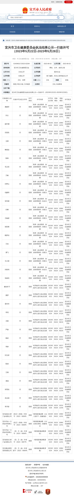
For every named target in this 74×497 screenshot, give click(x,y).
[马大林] (7, 261)
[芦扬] (7, 329)
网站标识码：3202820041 (37, 480)
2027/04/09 (61, 355)
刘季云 (7, 184)
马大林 (7, 261)
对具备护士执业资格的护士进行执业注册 (40, 287)
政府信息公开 (61, 26)
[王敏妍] (7, 218)
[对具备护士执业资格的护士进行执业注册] (40, 287)
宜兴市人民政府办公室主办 (37, 471)
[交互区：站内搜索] (37, 19)
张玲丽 (7, 201)
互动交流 (12, 32)
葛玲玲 (7, 304)
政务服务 (37, 32)
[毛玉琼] (7, 167)
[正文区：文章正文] (37, 251)
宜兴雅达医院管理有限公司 (7, 449)
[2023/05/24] (50, 107)
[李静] (7, 346)
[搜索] (58, 17)
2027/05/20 (61, 329)
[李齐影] (7, 406)
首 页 (12, 26)
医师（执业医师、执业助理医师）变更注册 (40, 107)
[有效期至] (61, 99)
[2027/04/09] (61, 355)
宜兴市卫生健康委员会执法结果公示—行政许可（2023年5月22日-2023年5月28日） (37, 49)
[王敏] (7, 175)
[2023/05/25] (50, 132)
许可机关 (68, 99)
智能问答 (62, 32)
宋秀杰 (7, 389)
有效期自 (55, 99)
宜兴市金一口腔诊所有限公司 (7, 424)
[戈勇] (7, 141)
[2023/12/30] (61, 389)
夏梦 (7, 295)
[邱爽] (7, 209)
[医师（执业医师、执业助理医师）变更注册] (40, 107)
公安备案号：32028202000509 (36, 477)
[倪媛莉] (7, 192)
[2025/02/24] (61, 338)
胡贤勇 (7, 227)
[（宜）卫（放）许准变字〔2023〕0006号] (20, 449)
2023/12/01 (61, 304)
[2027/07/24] (61, 312)
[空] (20, 107)
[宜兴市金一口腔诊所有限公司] (7, 424)
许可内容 (40, 99)
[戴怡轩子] (7, 287)
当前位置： (8, 40)
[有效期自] (56, 99)
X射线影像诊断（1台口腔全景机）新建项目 (40, 424)
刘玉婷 (7, 355)
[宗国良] (7, 132)
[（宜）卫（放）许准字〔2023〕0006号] (20, 432)
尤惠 (7, 321)
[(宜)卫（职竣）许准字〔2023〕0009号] (20, 415)
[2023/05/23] (50, 167)
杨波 (7, 338)
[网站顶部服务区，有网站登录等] (37, 2)
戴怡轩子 (7, 287)
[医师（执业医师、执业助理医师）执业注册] (40, 175)
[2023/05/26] (50, 115)
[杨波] (7, 338)
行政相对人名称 (7, 99)
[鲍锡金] (7, 149)
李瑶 (7, 312)
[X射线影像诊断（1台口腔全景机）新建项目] (40, 424)
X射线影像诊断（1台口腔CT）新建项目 (40, 415)
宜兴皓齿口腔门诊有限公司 (7, 415)
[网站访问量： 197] (37, 486)
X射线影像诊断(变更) (40, 449)
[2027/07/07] (61, 346)
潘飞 (7, 252)
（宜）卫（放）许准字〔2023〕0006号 (20, 432)
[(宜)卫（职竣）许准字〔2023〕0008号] (20, 424)
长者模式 (68, 2)
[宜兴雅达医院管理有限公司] (7, 449)
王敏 (7, 175)
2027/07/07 (61, 347)
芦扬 (7, 329)
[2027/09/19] (61, 321)
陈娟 (7, 364)
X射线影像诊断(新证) (40, 432)
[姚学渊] (7, 124)
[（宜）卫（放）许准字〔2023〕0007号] (20, 441)
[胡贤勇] (7, 227)
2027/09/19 (61, 321)
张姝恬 (7, 278)
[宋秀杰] (7, 389)
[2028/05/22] (61, 295)
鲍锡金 (7, 149)
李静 (7, 346)
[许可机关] (68, 99)
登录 (52, 2)
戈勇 (7, 141)
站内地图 (46, 465)
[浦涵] (7, 381)
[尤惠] (7, 321)
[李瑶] (7, 312)
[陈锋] (7, 158)
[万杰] (7, 244)
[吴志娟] (7, 398)
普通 (30, 107)
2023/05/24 (50, 107)
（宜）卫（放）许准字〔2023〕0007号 (20, 441)
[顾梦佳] (7, 235)
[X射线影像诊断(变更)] (40, 449)
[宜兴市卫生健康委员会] (68, 107)
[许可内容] (40, 99)
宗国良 (7, 132)
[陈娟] (7, 364)
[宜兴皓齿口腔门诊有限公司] (7, 415)
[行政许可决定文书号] (20, 99)
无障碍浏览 (59, 2)
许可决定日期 (50, 99)
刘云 (7, 115)
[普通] (30, 107)
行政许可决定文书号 (20, 99)
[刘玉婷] (7, 355)
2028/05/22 (61, 295)
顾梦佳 (7, 235)
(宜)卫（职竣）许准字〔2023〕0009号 (20, 415)
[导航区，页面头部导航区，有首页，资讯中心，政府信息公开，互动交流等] (37, 29)
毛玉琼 (7, 167)
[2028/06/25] (61, 372)
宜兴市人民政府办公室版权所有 (36, 468)
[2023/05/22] (50, 227)
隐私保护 (28, 465)
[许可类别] (30, 99)
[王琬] (7, 372)
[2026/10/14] (61, 287)
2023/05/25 (50, 133)
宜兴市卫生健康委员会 (68, 107)
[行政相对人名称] (7, 99)
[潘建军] (7, 107)
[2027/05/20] (61, 329)
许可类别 (30, 99)
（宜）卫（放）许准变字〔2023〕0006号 (20, 449)
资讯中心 (37, 26)
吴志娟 (7, 398)
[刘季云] (7, 184)
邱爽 (7, 209)
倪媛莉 (7, 192)
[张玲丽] (7, 201)
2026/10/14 (61, 287)
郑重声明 (37, 465)
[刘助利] (7, 269)
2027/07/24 (61, 312)
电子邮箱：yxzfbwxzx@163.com (36, 483)
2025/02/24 (61, 338)
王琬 (7, 372)
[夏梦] (7, 295)
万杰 (7, 244)
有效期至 (61, 99)
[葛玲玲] (7, 304)
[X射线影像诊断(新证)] (40, 432)
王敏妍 (7, 218)
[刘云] (7, 115)
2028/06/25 (61, 372)
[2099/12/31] (61, 107)
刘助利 (7, 269)
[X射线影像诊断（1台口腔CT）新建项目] (40, 415)
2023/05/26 (50, 115)
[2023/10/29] (61, 364)
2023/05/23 (50, 167)
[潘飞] (7, 252)
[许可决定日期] (50, 99)
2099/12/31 (61, 107)
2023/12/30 (61, 389)
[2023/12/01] (61, 304)
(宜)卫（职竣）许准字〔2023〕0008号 (20, 424)
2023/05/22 (50, 227)
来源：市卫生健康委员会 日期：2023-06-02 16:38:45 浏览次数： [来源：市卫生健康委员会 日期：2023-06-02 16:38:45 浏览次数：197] (37, 59)
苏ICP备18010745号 (37, 473)
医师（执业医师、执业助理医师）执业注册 (40, 175)
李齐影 (7, 406)
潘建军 (7, 107)
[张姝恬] (7, 278)
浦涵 (7, 381)
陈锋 (7, 158)
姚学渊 (7, 124)
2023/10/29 (61, 364)
